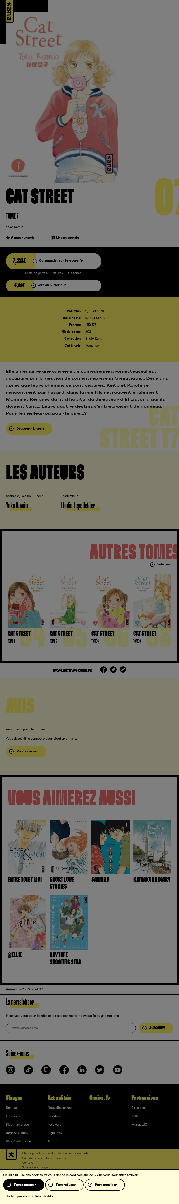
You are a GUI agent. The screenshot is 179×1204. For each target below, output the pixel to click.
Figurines (55, 1133)
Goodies (54, 1116)
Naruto (11, 1107)
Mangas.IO (139, 1124)
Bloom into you (17, 1124)
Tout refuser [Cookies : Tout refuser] (66, 1184)
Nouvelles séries (60, 1107)
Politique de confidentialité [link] (30, 1196)
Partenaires (144, 1098)
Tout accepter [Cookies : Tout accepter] (25, 1184)
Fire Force (13, 1116)
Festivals (54, 1124)
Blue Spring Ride (18, 1141)
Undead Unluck (17, 1133)
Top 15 (52, 1141)
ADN (134, 1116)
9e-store (138, 1107)
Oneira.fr (100, 1098)
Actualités (59, 1098)
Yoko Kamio (14, 227)
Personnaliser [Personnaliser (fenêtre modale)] (106, 1184)
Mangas (14, 1098)
